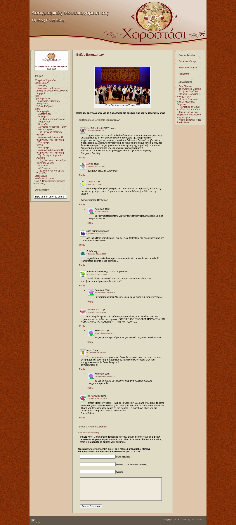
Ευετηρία (42, 116)
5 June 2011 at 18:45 (94, 184)
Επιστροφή (43, 142)
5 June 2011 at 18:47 (102, 211)
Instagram (184, 74)
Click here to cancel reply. (89, 433)
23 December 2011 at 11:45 (105, 293)
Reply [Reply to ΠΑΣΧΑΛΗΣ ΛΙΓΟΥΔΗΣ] (82, 157)
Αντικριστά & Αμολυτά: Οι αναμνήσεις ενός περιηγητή (50, 138)
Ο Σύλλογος (41, 85)
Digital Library (41, 83)
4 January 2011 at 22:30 (95, 131)
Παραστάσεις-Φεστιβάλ (48, 101)
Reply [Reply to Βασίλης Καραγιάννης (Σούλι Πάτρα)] (82, 285)
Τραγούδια (42, 173)
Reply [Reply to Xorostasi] (90, 223)
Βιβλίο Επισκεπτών (44, 178)
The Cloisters (196, 520)
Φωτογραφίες (43, 111)
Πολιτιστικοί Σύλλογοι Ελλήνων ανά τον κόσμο (189, 108)
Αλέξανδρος (44, 121)
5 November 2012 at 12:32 (104, 333)
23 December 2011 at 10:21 (96, 274)
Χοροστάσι (131, 4)
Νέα (37, 96)
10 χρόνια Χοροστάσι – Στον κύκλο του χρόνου (52, 128)
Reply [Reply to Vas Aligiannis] (82, 417)
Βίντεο (40, 145)
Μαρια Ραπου (93, 309)
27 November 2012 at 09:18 (96, 398)
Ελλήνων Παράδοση (189, 91)
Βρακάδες (43, 124)
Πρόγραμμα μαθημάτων (48, 88)
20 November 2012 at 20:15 (96, 353)
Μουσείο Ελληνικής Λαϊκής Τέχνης (187, 95)
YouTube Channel (188, 67)
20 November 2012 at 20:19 (105, 376)
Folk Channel (185, 86)
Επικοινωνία (41, 176)
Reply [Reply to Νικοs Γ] (82, 369)
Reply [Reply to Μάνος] (82, 175)
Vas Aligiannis (93, 396)
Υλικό (37, 109)
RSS (37, 522)
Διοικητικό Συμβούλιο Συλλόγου (52, 90)
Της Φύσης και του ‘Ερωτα (51, 119)
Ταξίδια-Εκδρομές (45, 106)
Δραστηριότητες (43, 98)
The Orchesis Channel (190, 89)
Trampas (90, 181)
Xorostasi (102, 426)
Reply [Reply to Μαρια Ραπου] (82, 326)
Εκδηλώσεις (42, 103)
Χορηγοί (41, 93)
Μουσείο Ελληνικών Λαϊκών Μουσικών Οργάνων (188, 102)
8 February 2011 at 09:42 (95, 166)
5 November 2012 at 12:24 (96, 312)
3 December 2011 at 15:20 (96, 254)
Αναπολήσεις (44, 114)
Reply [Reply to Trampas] (82, 204)
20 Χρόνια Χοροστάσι (45, 80)
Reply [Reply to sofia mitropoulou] (82, 245)
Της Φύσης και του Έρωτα (51, 170)
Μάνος (89, 164)
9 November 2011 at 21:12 (96, 234)
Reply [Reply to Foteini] (82, 265)
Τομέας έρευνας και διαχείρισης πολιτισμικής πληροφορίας (189, 115)
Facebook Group (187, 61)
